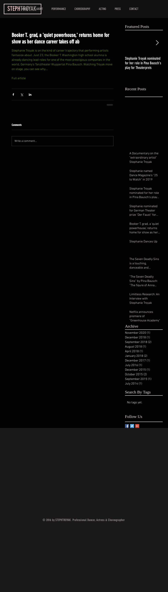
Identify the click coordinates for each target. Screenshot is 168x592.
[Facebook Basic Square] (127, 426)
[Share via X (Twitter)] (21, 94)
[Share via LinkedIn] (30, 94)
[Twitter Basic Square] (132, 426)
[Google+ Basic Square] (137, 426)
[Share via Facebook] (13, 94)
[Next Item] (157, 42)
